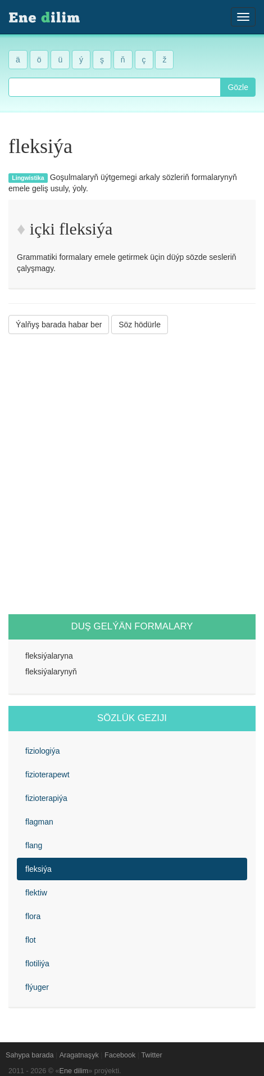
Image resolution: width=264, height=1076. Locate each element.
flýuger (37, 987)
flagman (39, 821)
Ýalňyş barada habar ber (59, 324)
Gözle (237, 87)
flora (32, 916)
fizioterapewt (47, 774)
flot (30, 939)
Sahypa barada (29, 1055)
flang (33, 845)
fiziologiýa (42, 750)
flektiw (36, 892)
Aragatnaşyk (79, 1055)
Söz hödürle (140, 324)
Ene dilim (74, 1071)
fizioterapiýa (46, 798)
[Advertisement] (132, 474)
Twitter (152, 1055)
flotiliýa (37, 963)
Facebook (119, 1055)
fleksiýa (38, 869)
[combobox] (114, 87)
